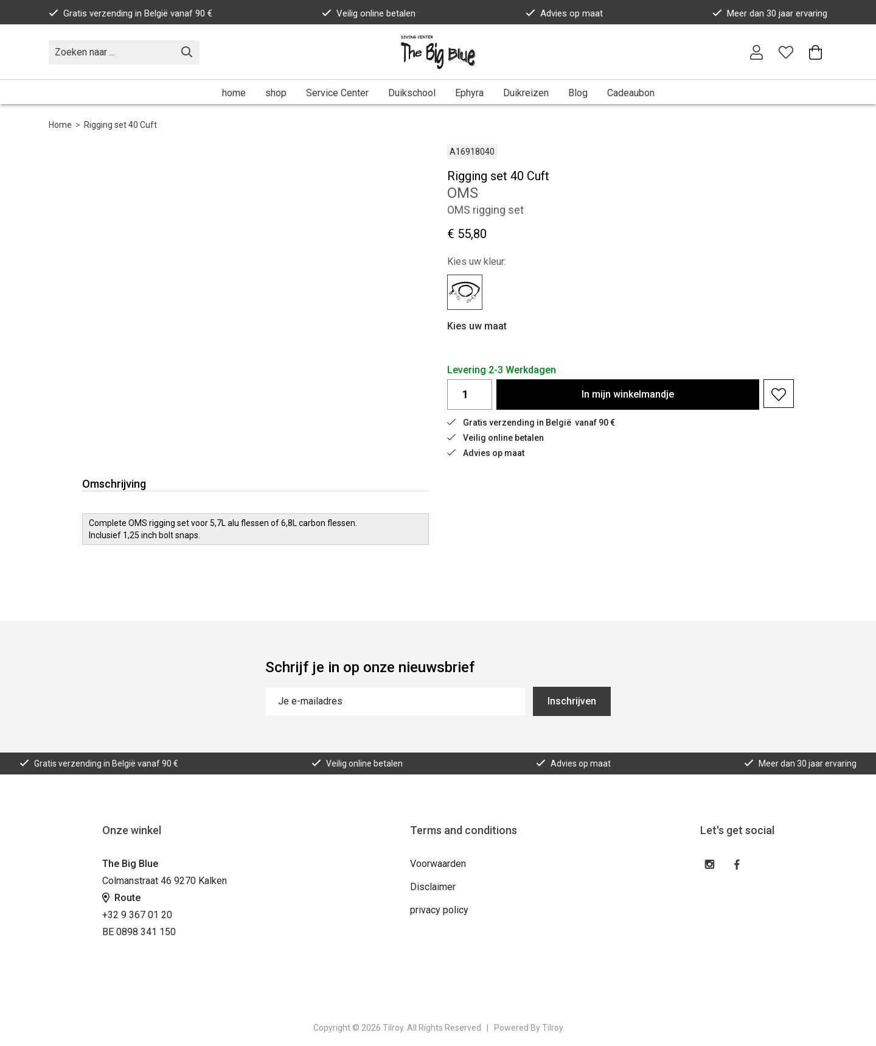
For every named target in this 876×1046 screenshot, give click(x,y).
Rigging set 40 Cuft (120, 125)
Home (60, 125)
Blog (578, 93)
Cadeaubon (631, 93)
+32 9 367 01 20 (137, 915)
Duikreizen (526, 93)
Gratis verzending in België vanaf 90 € (130, 13)
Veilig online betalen (368, 13)
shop (276, 93)
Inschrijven (572, 701)
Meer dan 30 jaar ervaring (769, 13)
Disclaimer (433, 887)
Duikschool (412, 93)
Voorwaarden (438, 863)
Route (121, 898)
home (234, 93)
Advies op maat (564, 13)
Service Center (337, 93)
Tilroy (552, 1028)
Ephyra (469, 93)
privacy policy (439, 910)
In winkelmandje (628, 394)
